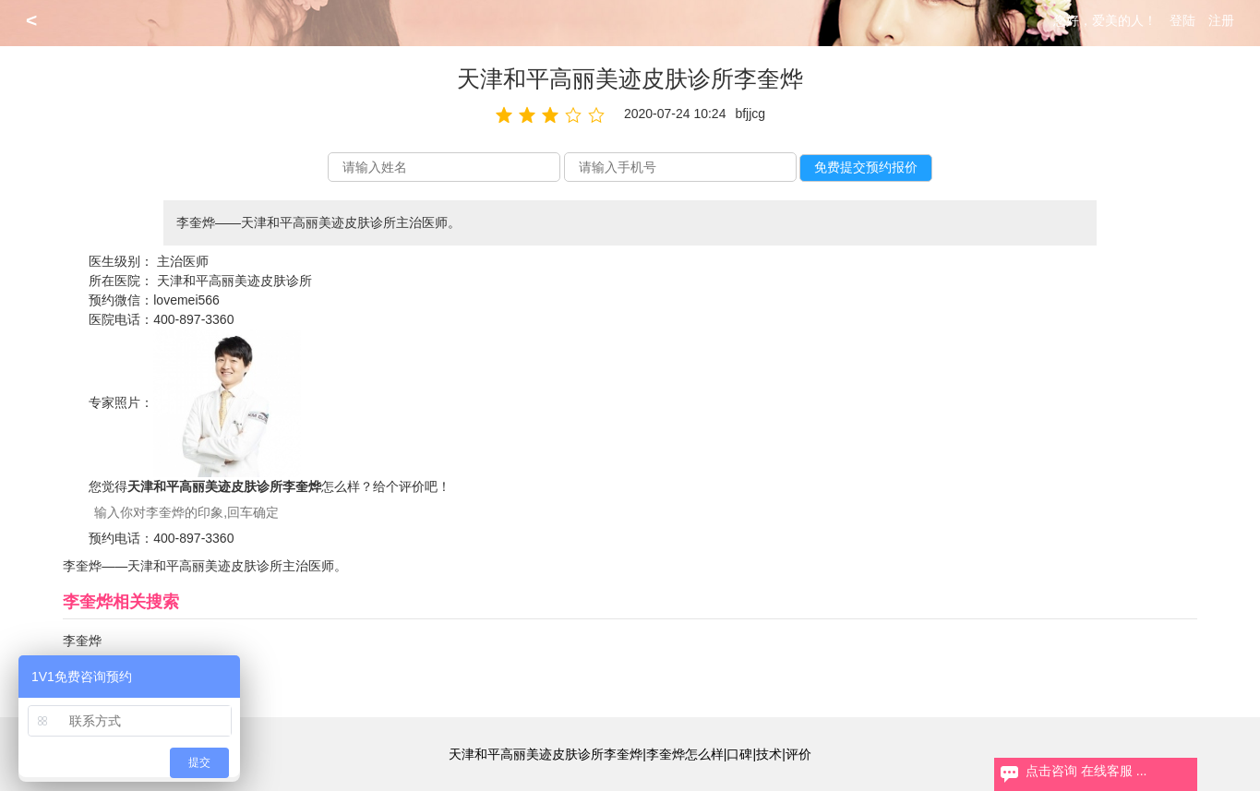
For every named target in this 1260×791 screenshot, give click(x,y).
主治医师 (183, 261)
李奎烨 (82, 640)
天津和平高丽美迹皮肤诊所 (234, 280)
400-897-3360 (193, 319)
